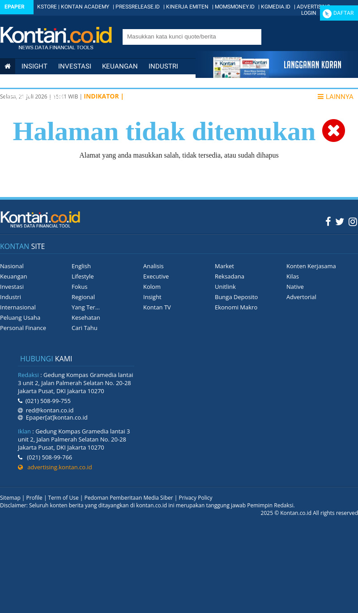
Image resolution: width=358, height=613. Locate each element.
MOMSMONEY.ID (235, 7)
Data (56, 97)
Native (295, 287)
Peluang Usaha (20, 317)
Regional (83, 297)
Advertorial (301, 297)
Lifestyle (20, 97)
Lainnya (336, 97)
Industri (163, 66)
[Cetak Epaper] (277, 75)
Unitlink (225, 287)
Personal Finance (142, 81)
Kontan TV (157, 307)
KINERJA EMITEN (187, 7)
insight (34, 66)
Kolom (152, 287)
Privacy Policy (196, 498)
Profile (34, 498)
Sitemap (10, 498)
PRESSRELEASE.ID (137, 7)
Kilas (292, 276)
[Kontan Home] (7, 66)
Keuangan (120, 66)
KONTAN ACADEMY (85, 7)
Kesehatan (86, 317)
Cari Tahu (85, 328)
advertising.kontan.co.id (55, 467)
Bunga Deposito (236, 297)
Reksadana (229, 276)
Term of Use (63, 498)
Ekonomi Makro (236, 307)
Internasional (73, 81)
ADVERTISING (313, 7)
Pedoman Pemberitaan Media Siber (128, 498)
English (81, 266)
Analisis (153, 266)
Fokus (80, 287)
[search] (188, 36)
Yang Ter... (86, 307)
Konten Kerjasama (311, 266)
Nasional (20, 81)
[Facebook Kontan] (328, 221)
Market (224, 266)
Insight (152, 297)
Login (308, 13)
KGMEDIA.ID (275, 7)
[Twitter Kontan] (339, 221)
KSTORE (47, 7)
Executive (156, 276)
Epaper (14, 7)
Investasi (74, 66)
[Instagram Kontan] (353, 221)
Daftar (343, 13)
